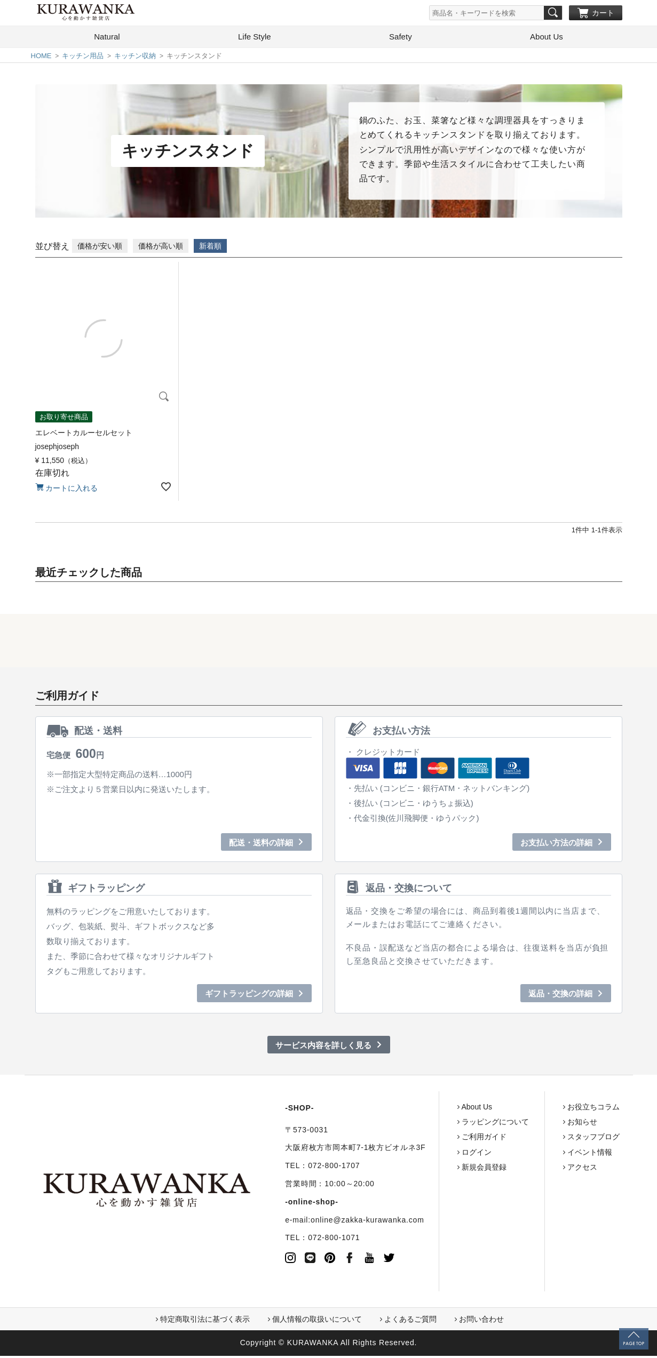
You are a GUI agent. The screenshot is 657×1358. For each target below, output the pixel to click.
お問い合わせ (481, 1321)
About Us (546, 38)
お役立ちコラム (552, 1109)
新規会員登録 (442, 1169)
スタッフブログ (552, 1139)
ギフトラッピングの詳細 (249, 995)
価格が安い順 (99, 248)
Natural (107, 38)
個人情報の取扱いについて (317, 1321)
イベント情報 (548, 1154)
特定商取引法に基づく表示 (205, 1321)
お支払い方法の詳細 (556, 844)
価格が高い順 (160, 248)
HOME (41, 58)
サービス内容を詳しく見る (323, 1047)
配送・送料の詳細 (261, 844)
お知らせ (541, 1124)
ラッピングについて (453, 1124)
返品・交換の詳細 (560, 995)
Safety (400, 38)
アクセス (541, 1169)
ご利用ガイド (442, 1139)
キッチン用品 (83, 58)
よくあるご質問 (410, 1321)
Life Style (254, 38)
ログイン (435, 1154)
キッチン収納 (135, 58)
